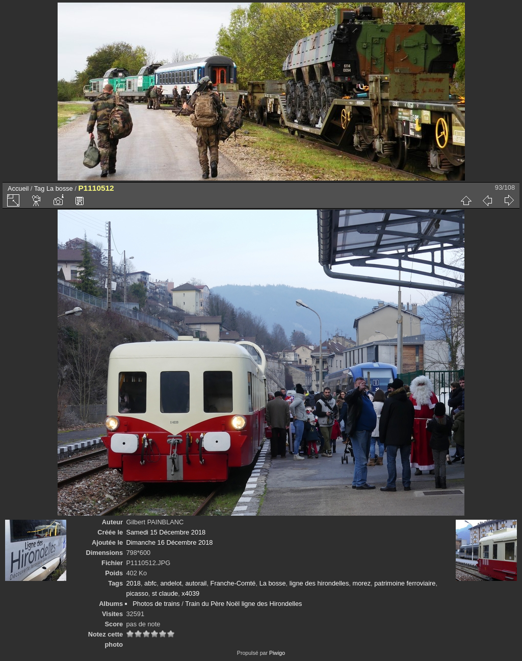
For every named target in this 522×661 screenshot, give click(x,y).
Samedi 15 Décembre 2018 (165, 532)
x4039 (190, 593)
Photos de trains (156, 603)
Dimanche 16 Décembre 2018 (169, 542)
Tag (39, 188)
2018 (133, 583)
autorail (195, 583)
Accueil (18, 188)
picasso (137, 593)
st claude (165, 593)
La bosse (59, 188)
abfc (150, 583)
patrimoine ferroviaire (404, 583)
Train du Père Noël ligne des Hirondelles (243, 603)
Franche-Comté (233, 583)
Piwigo (277, 653)
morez (361, 583)
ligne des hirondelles (319, 583)
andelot (170, 583)
